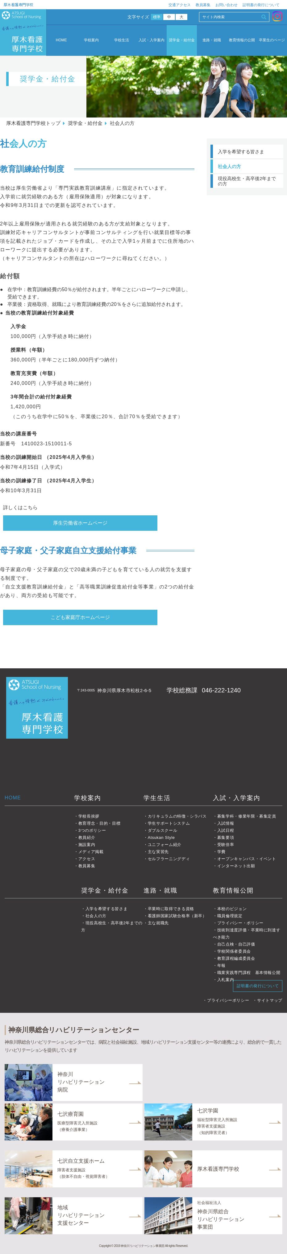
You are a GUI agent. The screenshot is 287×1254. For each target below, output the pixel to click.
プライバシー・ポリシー (240, 923)
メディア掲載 (91, 851)
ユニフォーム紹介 (164, 844)
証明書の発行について (261, 5)
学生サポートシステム (169, 823)
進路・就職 (211, 40)
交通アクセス (179, 5)
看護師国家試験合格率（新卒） (177, 916)
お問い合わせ (226, 5)
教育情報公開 (233, 890)
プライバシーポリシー (228, 1000)
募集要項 (225, 837)
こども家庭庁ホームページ (80, 617)
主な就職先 (158, 923)
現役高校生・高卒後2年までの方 (247, 181)
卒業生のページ (272, 40)
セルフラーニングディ (169, 858)
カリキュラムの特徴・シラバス (177, 816)
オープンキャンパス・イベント (246, 858)
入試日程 (225, 830)
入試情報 (225, 823)
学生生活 (157, 797)
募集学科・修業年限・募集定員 (246, 816)
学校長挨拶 (88, 816)
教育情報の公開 (242, 40)
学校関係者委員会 (234, 951)
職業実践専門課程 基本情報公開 (249, 972)
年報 (221, 965)
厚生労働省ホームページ (80, 523)
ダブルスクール (162, 830)
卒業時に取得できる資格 (171, 908)
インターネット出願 (236, 866)
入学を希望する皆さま (241, 151)
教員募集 (203, 5)
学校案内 (91, 40)
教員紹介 (86, 837)
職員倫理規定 (230, 916)
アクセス (86, 858)
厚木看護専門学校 (18, 4)
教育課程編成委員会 (236, 958)
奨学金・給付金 (182, 40)
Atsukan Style (161, 837)
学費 (221, 851)
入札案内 (225, 979)
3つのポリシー (92, 830)
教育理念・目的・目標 (99, 823)
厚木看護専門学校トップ (33, 123)
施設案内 (86, 844)
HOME (61, 40)
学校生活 (121, 40)
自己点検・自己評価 (236, 944)
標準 (157, 17)
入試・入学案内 (151, 40)
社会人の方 (229, 166)
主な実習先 (158, 851)
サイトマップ (269, 1000)
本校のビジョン (232, 908)
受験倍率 (225, 844)
